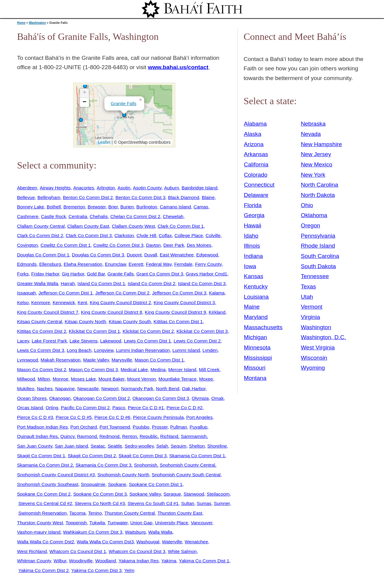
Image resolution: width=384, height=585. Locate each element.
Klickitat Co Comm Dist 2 (148, 331)
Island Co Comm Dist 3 (202, 283)
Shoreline (217, 445)
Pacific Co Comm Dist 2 (85, 407)
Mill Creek (209, 369)
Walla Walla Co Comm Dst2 (45, 541)
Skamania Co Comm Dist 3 (103, 465)
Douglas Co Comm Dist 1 (43, 254)
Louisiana (256, 297)
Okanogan (60, 398)
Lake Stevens (83, 340)
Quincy (67, 436)
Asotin (124, 187)
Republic (149, 436)
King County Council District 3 (184, 302)
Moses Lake (83, 378)
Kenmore (40, 302)
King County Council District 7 (47, 312)
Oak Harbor (194, 388)
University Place (171, 522)
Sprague (172, 494)
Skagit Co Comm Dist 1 (41, 455)
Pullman (178, 426)
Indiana (253, 256)
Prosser (160, 426)
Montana (255, 378)
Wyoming (313, 368)
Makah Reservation (61, 359)
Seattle (115, 445)
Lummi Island (186, 350)
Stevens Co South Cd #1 (153, 503)
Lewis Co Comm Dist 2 (197, 340)
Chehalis (99, 216)
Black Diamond (183, 197)
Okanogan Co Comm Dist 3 (160, 398)
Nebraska (313, 124)
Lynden (209, 350)
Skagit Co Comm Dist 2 (92, 455)
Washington (37, 22)
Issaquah (26, 292)
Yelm (129, 570)
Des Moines (199, 245)
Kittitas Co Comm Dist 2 (41, 331)
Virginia (310, 317)
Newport (110, 388)
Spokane (117, 484)
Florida (253, 205)
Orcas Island (30, 407)
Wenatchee (196, 541)
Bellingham (48, 197)
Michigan (255, 337)
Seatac (97, 445)
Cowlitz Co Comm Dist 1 (65, 245)
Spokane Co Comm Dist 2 (44, 494)
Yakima (168, 560)
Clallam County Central (41, 226)
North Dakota (318, 195)
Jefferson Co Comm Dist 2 (122, 292)
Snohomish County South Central (186, 474)
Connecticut (259, 185)
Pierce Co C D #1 (146, 407)
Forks (23, 273)
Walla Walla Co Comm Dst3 (105, 541)
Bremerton (74, 206)
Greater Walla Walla (37, 283)
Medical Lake (134, 369)
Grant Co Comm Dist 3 (159, 273)
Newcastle (88, 388)
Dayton (153, 245)
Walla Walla (160, 532)
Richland (169, 436)
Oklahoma (314, 215)
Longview (103, 350)
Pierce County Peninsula (158, 417)
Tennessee (315, 276)
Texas (308, 286)
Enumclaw (115, 264)
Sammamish (193, 436)
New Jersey (316, 154)
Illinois (252, 246)
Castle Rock (53, 216)
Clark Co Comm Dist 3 (89, 235)
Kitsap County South (130, 321)
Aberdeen (27, 187)
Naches (44, 388)
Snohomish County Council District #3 (56, 474)
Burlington (146, 206)
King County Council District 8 (111, 312)
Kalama (217, 292)
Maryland (256, 317)
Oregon (310, 225)
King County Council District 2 (120, 302)
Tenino (95, 513)
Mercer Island (182, 369)
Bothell (54, 206)
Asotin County (147, 187)
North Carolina (319, 185)
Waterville (172, 541)
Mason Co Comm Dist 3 (93, 369)
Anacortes (83, 187)
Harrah (68, 283)
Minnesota (257, 347)
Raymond (87, 436)
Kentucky (256, 286)
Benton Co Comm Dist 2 (88, 197)
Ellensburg (50, 264)
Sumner (222, 503)
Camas (201, 206)
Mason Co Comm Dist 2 (41, 369)
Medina (158, 369)
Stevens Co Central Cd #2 (45, 503)
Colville (213, 235)
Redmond (110, 436)
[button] (85, 86)
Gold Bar (96, 273)
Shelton (197, 445)
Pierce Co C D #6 (112, 417)
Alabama (255, 124)
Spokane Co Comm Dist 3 (100, 494)
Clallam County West (133, 226)
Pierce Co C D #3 (35, 417)
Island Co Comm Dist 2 (151, 283)
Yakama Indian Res (139, 560)
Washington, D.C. (323, 337)
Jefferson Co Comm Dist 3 (179, 292)
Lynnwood (27, 359)
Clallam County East (88, 226)
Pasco (118, 407)
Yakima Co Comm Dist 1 (204, 560)
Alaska (253, 134)
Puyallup (198, 426)
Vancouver (201, 522)
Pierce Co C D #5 (74, 417)
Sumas (204, 503)
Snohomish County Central (187, 465)
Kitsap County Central (39, 321)
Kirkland (217, 312)
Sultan (187, 503)
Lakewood (110, 340)
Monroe (60, 378)
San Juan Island (71, 445)
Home (21, 22)
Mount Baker (111, 378)
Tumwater (117, 522)
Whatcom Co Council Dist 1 (77, 551)
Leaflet (103, 142)
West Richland (32, 551)
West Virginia (318, 347)
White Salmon (182, 551)
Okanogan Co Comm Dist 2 (101, 398)
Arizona (254, 144)
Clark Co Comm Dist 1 (180, 226)
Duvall (150, 254)
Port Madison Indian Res (42, 426)
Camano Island (175, 206)
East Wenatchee (177, 254)
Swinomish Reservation (42, 513)
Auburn (171, 187)
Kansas (253, 276)
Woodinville (81, 560)
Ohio (307, 205)
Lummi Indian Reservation (143, 350)
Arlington (106, 187)
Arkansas (256, 154)
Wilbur (59, 560)
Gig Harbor (73, 273)
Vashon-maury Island (39, 532)
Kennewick (63, 302)
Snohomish (145, 465)
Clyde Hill (146, 235)
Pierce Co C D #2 (185, 407)
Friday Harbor (45, 273)
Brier (113, 206)
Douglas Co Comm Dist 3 (98, 254)
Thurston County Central (129, 513)
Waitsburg (135, 532)
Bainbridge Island (199, 187)
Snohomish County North (123, 474)
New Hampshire (321, 144)
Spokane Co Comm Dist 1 (155, 484)
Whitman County (34, 560)
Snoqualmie (93, 484)
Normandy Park (137, 388)
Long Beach (79, 350)
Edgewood (207, 254)
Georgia (254, 215)
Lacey (23, 340)
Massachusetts (263, 327)
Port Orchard (83, 426)
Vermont (311, 307)
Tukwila (97, 522)
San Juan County (34, 445)
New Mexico (316, 164)
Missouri (254, 368)
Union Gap (141, 522)
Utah (307, 297)
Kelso (23, 302)
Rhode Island (318, 246)
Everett (136, 264)
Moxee (206, 378)
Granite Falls (123, 103)
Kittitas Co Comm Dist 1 (178, 321)
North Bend (167, 388)
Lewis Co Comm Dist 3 (40, 350)
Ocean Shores (32, 398)
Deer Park (173, 245)
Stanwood (193, 494)
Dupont (134, 254)
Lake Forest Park (49, 340)
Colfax (165, 235)
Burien (127, 206)
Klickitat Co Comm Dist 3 (202, 331)
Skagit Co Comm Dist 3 (143, 455)
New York (313, 175)
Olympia (200, 398)
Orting (52, 407)
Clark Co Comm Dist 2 (40, 235)
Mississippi (258, 358)
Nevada (311, 134)
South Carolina (320, 256)
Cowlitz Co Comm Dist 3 (118, 245)
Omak (217, 398)
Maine (252, 307)
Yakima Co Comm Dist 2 (43, 570)
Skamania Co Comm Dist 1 (197, 455)
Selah (162, 445)
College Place (188, 235)
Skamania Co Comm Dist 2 (45, 465)
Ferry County (208, 264)
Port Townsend (115, 426)
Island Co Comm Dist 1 (101, 283)
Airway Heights (55, 187)
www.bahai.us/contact (178, 67)
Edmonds (27, 264)
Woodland (105, 560)
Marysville (122, 359)
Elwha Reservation (83, 264)
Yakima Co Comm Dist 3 (96, 570)
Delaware (256, 195)
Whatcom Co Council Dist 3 (137, 551)
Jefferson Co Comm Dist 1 (65, 292)
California (256, 164)
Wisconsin (314, 358)
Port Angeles (199, 417)
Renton (129, 436)
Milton (44, 378)
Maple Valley (96, 359)
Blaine (208, 197)
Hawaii (253, 225)
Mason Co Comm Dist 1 (159, 359)
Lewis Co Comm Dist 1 (147, 340)
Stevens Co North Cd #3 (100, 503)
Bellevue (26, 197)
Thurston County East (179, 513)
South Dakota (318, 266)
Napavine (65, 388)
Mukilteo (25, 388)
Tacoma (77, 513)
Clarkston (124, 235)
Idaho (251, 236)
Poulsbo (141, 426)
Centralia (77, 216)
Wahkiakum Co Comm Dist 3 (92, 532)
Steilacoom (218, 494)
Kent (82, 302)
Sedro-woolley (139, 445)
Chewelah (173, 216)
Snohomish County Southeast (47, 484)
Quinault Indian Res (37, 436)
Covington (27, 245)
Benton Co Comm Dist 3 (141, 197)
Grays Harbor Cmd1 (206, 273)
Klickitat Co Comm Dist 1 (94, 331)
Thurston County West (40, 522)
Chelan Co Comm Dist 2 (135, 216)
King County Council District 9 (175, 312)
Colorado (256, 175)
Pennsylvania (318, 236)
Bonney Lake (30, 206)
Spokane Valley (145, 494)
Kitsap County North (85, 321)
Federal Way (159, 264)
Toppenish (76, 522)
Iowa (250, 266)
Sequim (178, 445)
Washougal (147, 541)
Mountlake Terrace (177, 378)
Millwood (26, 378)
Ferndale (183, 264)
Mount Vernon (141, 378)
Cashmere (28, 216)
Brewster (97, 206)
